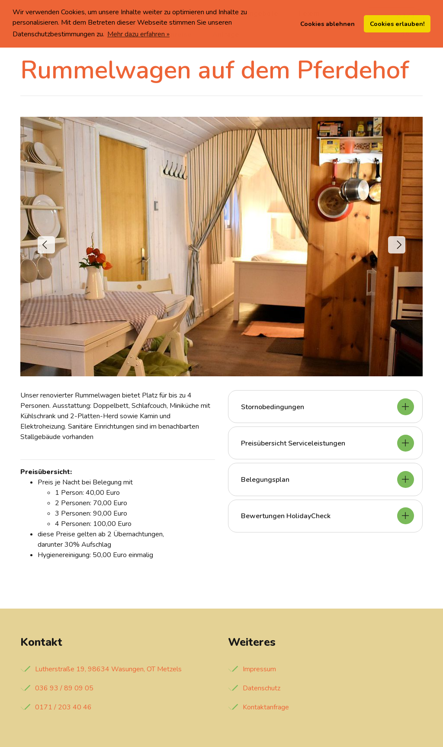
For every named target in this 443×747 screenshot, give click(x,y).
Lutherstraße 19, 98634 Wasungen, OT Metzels (108, 669)
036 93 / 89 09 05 (64, 688)
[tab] (325, 406)
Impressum (259, 669)
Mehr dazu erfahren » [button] (138, 34)
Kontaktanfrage (266, 707)
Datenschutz (261, 688)
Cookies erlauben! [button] (397, 23)
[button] (46, 244)
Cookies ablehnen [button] (327, 23)
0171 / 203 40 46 (63, 707)
